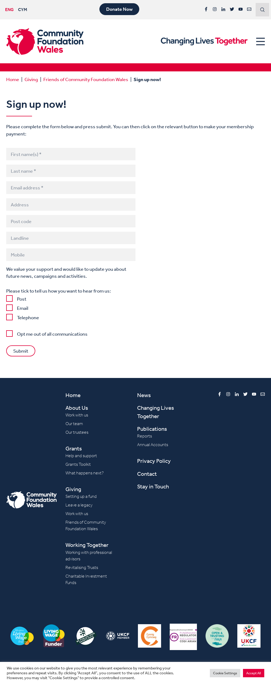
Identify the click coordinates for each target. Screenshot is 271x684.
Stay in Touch (153, 486)
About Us (76, 407)
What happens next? (84, 472)
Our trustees (76, 432)
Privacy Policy (154, 460)
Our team (74, 423)
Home (12, 79)
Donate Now (119, 9)
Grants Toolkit (78, 464)
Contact (147, 473)
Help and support (81, 455)
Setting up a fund (81, 496)
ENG (9, 9)
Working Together (87, 544)
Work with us (76, 415)
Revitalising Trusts (81, 567)
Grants (73, 448)
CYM (22, 9)
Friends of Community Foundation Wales (85, 79)
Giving (31, 79)
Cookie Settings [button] (225, 673)
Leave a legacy (78, 505)
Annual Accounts (152, 444)
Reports (144, 436)
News (144, 395)
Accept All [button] (253, 673)
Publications (152, 428)
